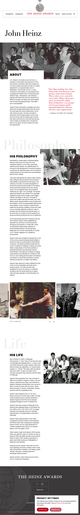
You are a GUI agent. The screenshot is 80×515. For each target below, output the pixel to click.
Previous (50, 321)
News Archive (67, 14)
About (57, 14)
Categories (19, 14)
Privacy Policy (60, 503)
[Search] (74, 13)
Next (53, 321)
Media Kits (40, 490)
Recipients (9, 14)
